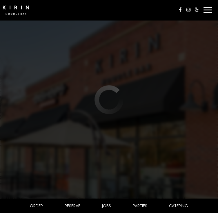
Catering (178, 206)
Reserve (72, 206)
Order (36, 206)
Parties (140, 206)
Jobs (106, 206)
